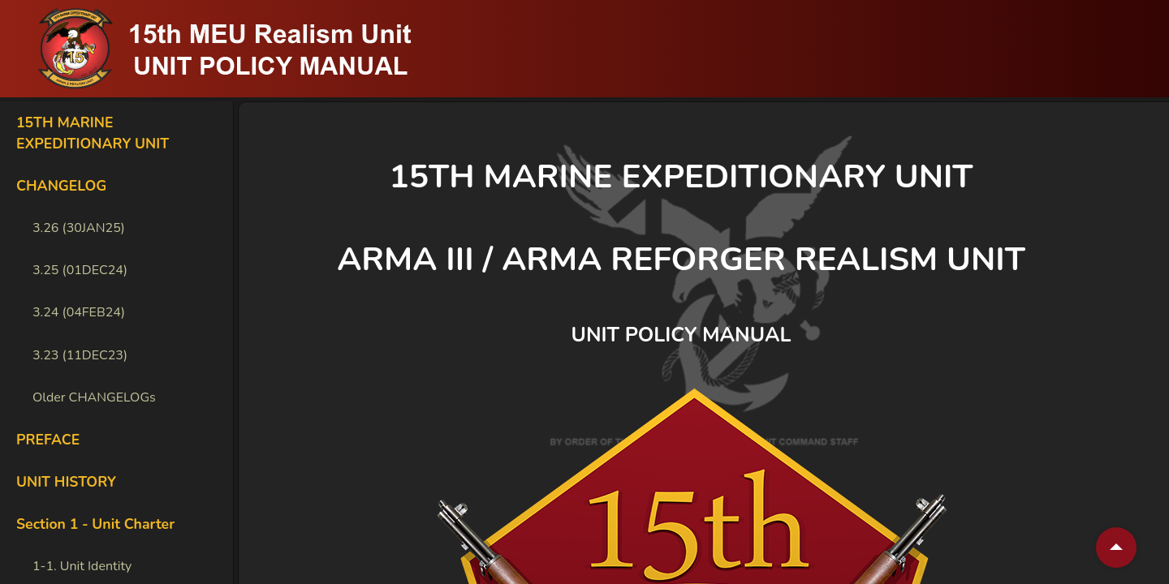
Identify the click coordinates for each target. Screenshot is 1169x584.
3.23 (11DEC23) (79, 355)
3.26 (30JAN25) (78, 228)
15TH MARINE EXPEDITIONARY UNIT (92, 133)
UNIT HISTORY (66, 482)
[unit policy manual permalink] (813, 335)
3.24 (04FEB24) (78, 312)
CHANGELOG (61, 185)
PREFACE (48, 439)
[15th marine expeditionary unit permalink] (996, 177)
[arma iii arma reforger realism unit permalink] (1048, 260)
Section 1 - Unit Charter (95, 524)
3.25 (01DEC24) (79, 270)
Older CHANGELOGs (94, 397)
